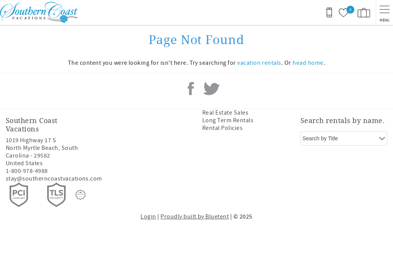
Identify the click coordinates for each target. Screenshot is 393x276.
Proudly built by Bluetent (194, 216)
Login (148, 216)
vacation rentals (259, 63)
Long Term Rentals (227, 120)
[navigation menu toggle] (384, 12)
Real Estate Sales (225, 113)
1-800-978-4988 (27, 171)
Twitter (211, 88)
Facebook (190, 88)
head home (307, 63)
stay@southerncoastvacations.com (54, 178)
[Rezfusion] (80, 194)
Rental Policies (222, 128)
